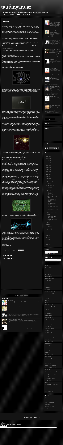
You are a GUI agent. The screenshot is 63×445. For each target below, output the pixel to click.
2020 (47, 165)
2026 (47, 154)
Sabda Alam (47, 363)
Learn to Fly (47, 321)
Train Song (47, 380)
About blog (11, 14)
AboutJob (47, 397)
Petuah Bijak (47, 345)
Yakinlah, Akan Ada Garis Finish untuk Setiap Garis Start (55, 87)
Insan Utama (7, 251)
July (48, 188)
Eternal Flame (47, 285)
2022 (47, 162)
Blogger (38, 417)
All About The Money (49, 269)
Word (46, 389)
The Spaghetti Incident (49, 374)
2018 (47, 169)
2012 (47, 232)
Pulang (46, 352)
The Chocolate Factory (49, 367)
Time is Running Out (49, 378)
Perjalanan (12, 251)
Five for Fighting (48, 289)
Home (4, 14)
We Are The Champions (49, 386)
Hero (46, 298)
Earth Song (47, 282)
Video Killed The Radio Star (50, 384)
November (49, 181)
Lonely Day (47, 326)
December (49, 179)
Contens (18, 14)
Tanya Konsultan (48, 408)
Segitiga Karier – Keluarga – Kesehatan (54, 69)
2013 (47, 178)
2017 (47, 171)
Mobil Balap (47, 332)
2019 (47, 167)
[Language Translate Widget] (51, 252)
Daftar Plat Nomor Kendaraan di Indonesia (52, 209)
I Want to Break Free (49, 306)
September (49, 185)
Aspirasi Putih (47, 272)
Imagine (46, 309)
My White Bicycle (48, 337)
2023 (47, 160)
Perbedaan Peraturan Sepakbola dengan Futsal (51, 200)
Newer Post (4, 292)
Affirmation (47, 267)
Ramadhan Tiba (48, 354)
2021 (47, 163)
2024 (47, 158)
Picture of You (47, 347)
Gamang (9, 325)
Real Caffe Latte (48, 356)
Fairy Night (47, 287)
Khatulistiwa (47, 315)
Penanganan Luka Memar (52, 206)
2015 (47, 174)
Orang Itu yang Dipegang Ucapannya (14, 319)
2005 (47, 244)
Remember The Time (49, 358)
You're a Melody (48, 391)
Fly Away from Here (49, 291)
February (49, 228)
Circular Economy (48, 400)
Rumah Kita (47, 360)
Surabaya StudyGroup (49, 406)
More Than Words (48, 334)
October (49, 183)
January (49, 229)
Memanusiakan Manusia (12, 313)
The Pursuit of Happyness (50, 371)
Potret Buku (47, 404)
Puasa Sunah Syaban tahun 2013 (51, 217)
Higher (46, 300)
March (48, 226)
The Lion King (47, 369)
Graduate (47, 295)
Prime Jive (47, 350)
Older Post (38, 292)
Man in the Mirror (48, 328)
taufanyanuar (16, 7)
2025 (47, 156)
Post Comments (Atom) (23, 295)
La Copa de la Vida (49, 319)
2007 (47, 241)
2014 (47, 176)
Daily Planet (47, 280)
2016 (47, 172)
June (48, 190)
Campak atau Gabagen (52, 212)
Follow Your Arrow (48, 293)
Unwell (46, 382)
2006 (47, 242)
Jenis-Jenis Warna (10, 300)
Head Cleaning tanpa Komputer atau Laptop (54, 78)
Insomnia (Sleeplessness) (52, 210)
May (48, 222)
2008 (47, 239)
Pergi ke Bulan (48, 341)
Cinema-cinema (26, 14)
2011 (47, 233)
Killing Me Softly (48, 317)
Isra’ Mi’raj (49, 214)
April (48, 224)
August (48, 187)
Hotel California (48, 304)
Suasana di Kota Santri (19, 251)
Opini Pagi (47, 339)
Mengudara (47, 330)
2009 (47, 237)
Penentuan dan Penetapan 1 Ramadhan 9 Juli (51, 193)
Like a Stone (47, 324)
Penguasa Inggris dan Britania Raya (14, 306)
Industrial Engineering (49, 402)
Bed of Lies (47, 274)
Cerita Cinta (47, 276)
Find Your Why (53, 96)
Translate (53, 253)
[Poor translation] (5, 426)
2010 (47, 235)
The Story (47, 376)
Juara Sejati (47, 313)
